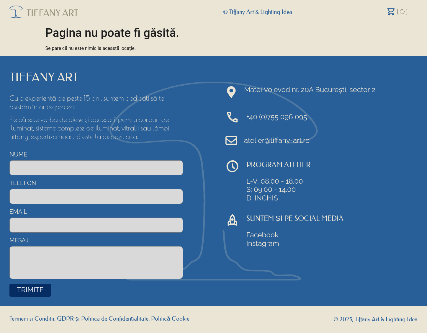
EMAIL (18, 212)
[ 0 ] (402, 11)
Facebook (263, 235)
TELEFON (22, 183)
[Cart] (391, 11)
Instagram (263, 243)
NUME (18, 154)
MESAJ (19, 241)
